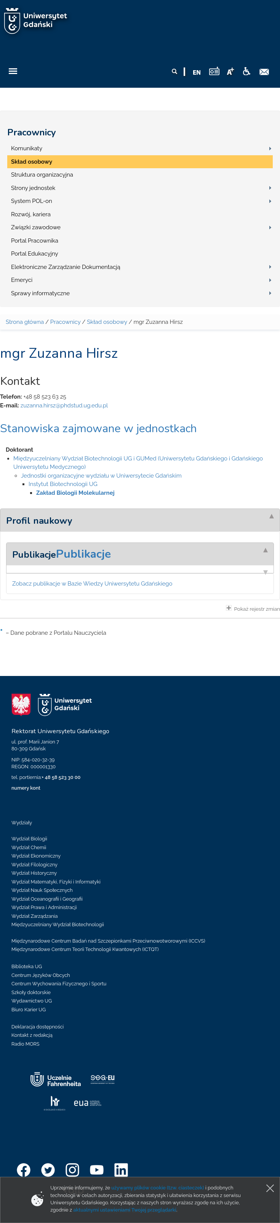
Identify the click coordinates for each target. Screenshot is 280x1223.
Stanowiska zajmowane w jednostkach (98, 428)
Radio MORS (25, 1044)
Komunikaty (26, 148)
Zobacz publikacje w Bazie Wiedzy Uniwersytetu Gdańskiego (92, 583)
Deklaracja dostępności (37, 1027)
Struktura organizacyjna (42, 174)
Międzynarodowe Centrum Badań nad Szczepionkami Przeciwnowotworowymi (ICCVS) (108, 941)
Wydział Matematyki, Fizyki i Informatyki (56, 882)
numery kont (25, 788)
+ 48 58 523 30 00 (61, 777)
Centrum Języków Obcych (40, 975)
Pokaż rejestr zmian (253, 608)
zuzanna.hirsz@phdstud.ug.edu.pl (64, 405)
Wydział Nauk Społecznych (42, 890)
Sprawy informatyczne (40, 293)
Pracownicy (31, 132)
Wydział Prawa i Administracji (44, 907)
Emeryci (21, 280)
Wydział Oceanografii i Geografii (47, 899)
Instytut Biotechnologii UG (63, 484)
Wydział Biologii (29, 839)
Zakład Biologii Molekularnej (75, 492)
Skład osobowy (31, 161)
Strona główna (25, 322)
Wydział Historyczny (34, 873)
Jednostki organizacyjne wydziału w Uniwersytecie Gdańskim (101, 475)
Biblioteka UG (26, 966)
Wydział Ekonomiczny (36, 856)
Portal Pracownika (34, 240)
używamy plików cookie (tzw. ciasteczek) (157, 1188)
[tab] (140, 520)
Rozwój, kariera (31, 214)
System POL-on (31, 201)
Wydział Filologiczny (34, 864)
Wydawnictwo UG (31, 1001)
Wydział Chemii (28, 847)
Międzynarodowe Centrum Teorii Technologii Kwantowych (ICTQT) (85, 949)
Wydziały (21, 823)
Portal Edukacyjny (34, 253)
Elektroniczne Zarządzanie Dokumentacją (65, 267)
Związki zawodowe (36, 227)
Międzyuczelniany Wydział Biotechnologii (57, 924)
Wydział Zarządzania (34, 916)
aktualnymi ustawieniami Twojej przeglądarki (124, 1210)
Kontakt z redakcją (32, 1035)
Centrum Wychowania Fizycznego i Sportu (58, 983)
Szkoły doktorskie (31, 992)
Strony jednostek (33, 188)
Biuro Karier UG (28, 1009)
